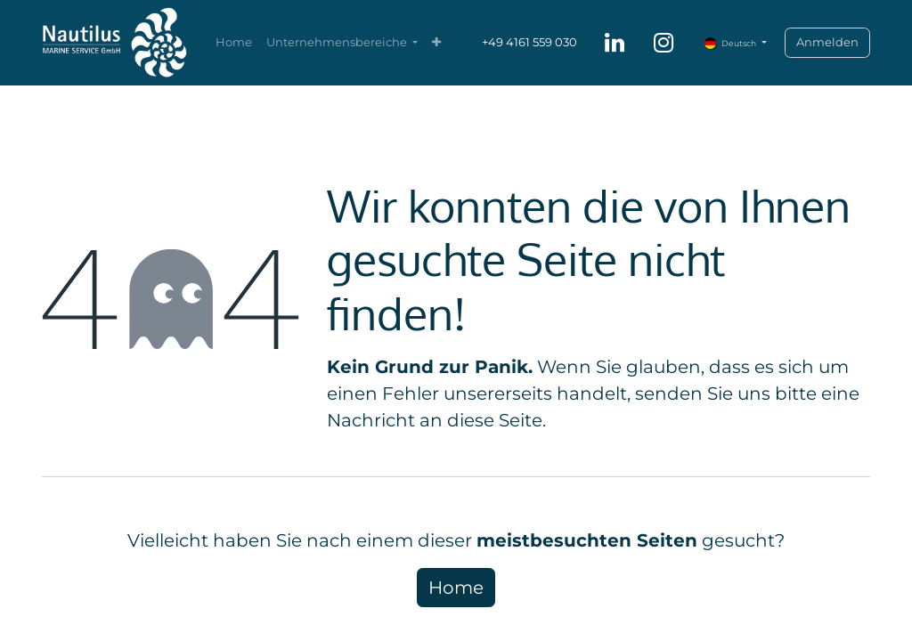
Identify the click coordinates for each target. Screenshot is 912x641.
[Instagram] (663, 43)
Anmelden (827, 42)
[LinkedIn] (614, 43)
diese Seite (494, 420)
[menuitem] (233, 43)
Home (456, 587)
